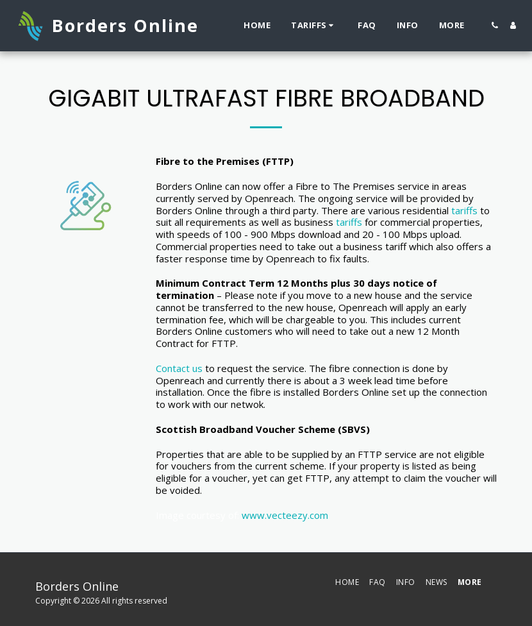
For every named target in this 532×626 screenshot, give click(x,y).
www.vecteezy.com (285, 515)
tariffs (464, 210)
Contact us (179, 368)
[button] (314, 25)
